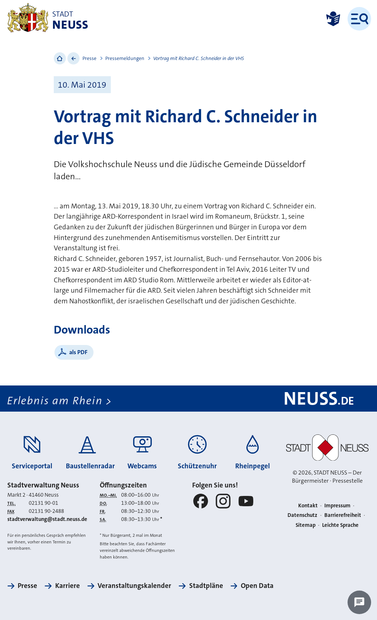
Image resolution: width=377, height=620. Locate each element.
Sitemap (306, 525)
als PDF (78, 352)
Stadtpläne (206, 585)
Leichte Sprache (340, 525)
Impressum (337, 505)
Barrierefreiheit (342, 515)
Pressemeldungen (124, 58)
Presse (89, 58)
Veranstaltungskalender (134, 585)
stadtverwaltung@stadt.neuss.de (47, 519)
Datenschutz (302, 515)
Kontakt (308, 505)
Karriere (67, 585)
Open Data (257, 585)
